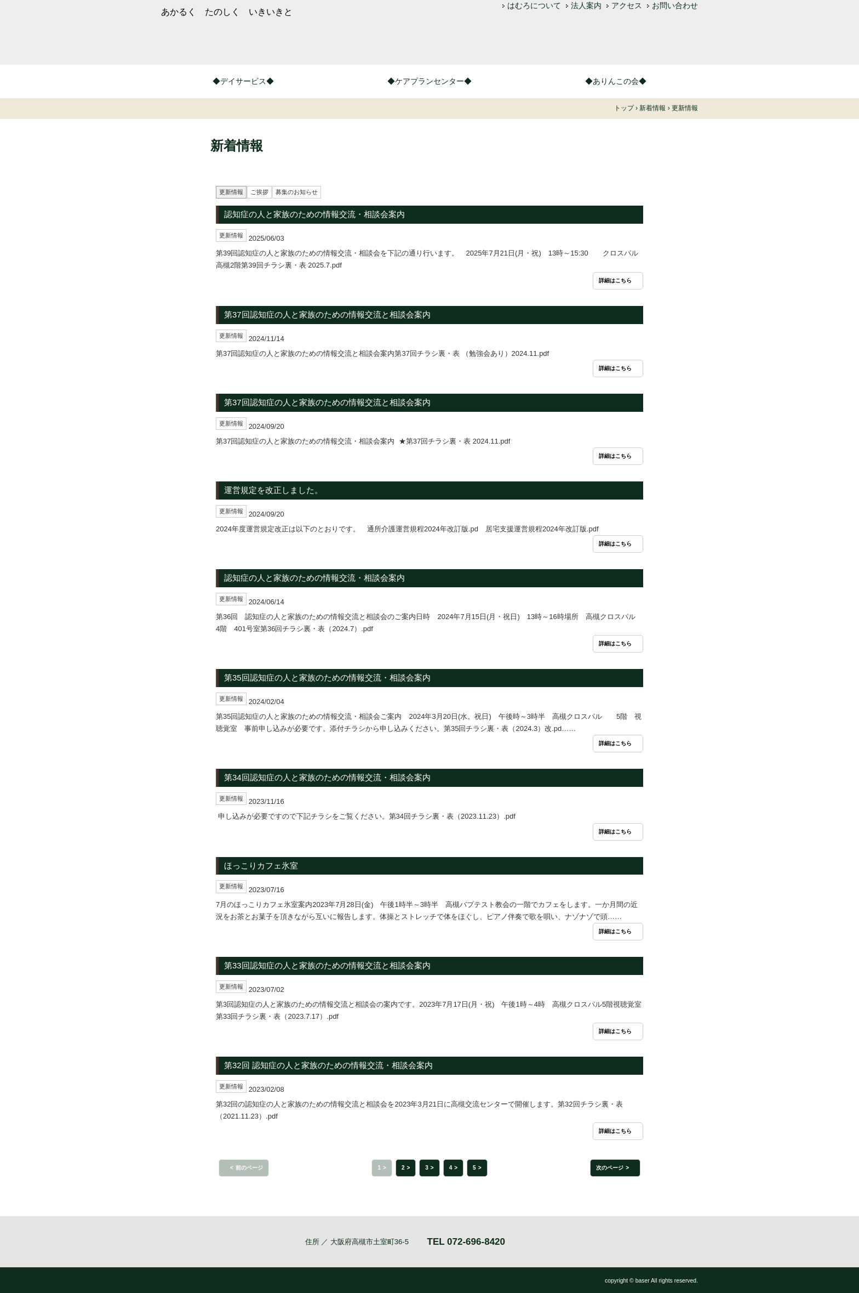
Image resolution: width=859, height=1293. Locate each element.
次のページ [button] (609, 1168)
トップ (624, 108)
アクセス (626, 5)
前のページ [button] (249, 1168)
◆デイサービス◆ (243, 81)
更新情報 (231, 192)
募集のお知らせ (297, 192)
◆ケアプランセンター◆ (429, 81)
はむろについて (534, 5)
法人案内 (586, 5)
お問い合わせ (675, 5)
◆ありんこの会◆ (615, 81)
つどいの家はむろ (325, 43)
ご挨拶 (259, 192)
